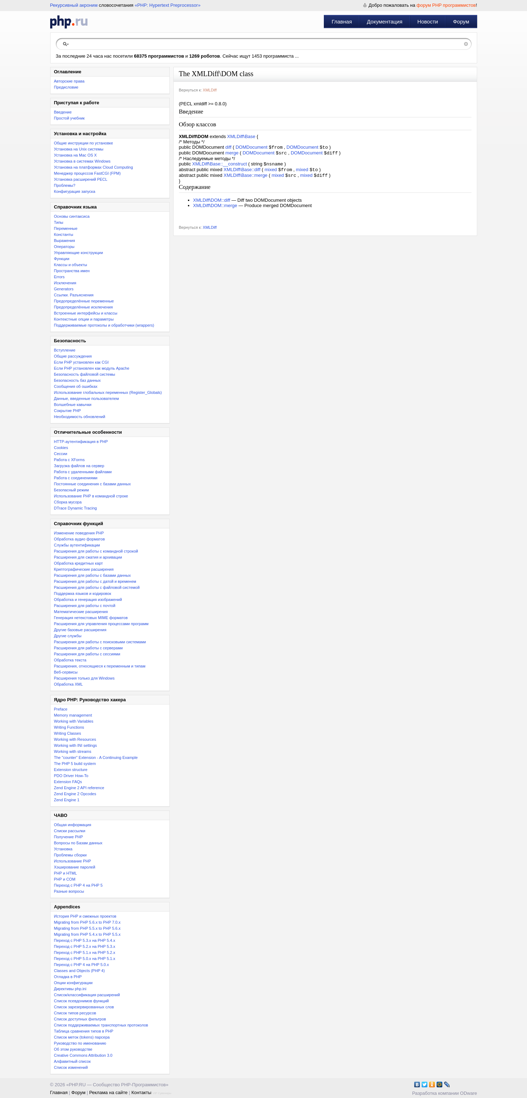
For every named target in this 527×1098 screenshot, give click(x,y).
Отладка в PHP (68, 977)
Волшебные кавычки (73, 404)
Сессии (60, 454)
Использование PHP (72, 861)
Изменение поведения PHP (79, 533)
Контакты (141, 1092)
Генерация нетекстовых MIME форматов (91, 618)
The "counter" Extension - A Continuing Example (96, 757)
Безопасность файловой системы (84, 374)
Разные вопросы (69, 891)
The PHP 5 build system (75, 763)
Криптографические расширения (84, 569)
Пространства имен (72, 271)
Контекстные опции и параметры (84, 319)
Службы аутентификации (77, 545)
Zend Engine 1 (67, 800)
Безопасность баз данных (77, 380)
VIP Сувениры (162, 1093)
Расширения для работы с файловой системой (97, 587)
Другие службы (68, 636)
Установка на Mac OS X (75, 155)
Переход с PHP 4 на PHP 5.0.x (81, 964)
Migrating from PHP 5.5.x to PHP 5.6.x (87, 928)
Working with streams (72, 751)
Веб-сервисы (66, 672)
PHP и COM (64, 879)
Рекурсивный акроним (74, 5)
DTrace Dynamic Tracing (75, 508)
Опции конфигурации (73, 983)
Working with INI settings (75, 745)
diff (228, 148)
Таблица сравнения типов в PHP (84, 1031)
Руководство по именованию (80, 1043)
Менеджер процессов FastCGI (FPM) (87, 173)
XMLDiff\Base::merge (245, 178)
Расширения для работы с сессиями (87, 654)
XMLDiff (210, 90)
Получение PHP (68, 837)
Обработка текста (70, 660)
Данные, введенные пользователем (86, 398)
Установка (63, 849)
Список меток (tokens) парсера (82, 1037)
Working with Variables (74, 721)
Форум (461, 22)
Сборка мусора (68, 502)
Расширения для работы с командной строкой (96, 551)
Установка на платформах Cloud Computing (93, 167)
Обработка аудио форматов (79, 539)
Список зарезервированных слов (84, 1007)
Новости (427, 22)
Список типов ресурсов (75, 1013)
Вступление (64, 350)
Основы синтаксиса (72, 216)
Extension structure (71, 769)
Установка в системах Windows (82, 161)
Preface (61, 709)
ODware (468, 1093)
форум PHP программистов (446, 5)
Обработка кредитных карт (78, 563)
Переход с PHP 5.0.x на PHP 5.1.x (84, 958)
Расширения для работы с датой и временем (95, 581)
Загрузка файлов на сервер (79, 466)
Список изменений (71, 1067)
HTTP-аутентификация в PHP (81, 441)
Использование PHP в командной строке (91, 496)
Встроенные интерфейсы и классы (85, 313)
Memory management (73, 715)
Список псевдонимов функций (81, 1001)
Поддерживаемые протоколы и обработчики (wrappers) (104, 325)
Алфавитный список (72, 1061)
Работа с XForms (69, 460)
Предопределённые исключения (83, 307)
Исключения (65, 283)
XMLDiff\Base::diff (241, 172)
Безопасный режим (71, 490)
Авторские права (69, 81)
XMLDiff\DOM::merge (215, 209)
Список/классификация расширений (87, 995)
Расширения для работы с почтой (85, 605)
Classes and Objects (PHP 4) (79, 970)
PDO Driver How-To (71, 776)
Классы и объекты (70, 265)
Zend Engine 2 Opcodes (75, 794)
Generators (64, 289)
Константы (63, 234)
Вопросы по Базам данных (78, 843)
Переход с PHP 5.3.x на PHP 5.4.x (84, 940)
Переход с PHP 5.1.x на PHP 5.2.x (84, 952)
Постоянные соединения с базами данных (92, 484)
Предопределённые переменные (84, 301)
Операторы (64, 246)
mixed (270, 172)
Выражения (64, 240)
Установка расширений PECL (80, 179)
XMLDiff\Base (241, 136)
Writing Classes (67, 733)
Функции (61, 259)
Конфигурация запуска (74, 191)
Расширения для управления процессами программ (101, 624)
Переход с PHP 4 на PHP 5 (78, 885)
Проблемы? (64, 185)
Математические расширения (81, 611)
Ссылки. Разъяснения (74, 295)
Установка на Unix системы (79, 149)
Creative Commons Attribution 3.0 (83, 1055)
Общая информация (72, 825)
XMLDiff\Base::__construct (219, 166)
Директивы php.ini (70, 989)
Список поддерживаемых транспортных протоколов (101, 1025)
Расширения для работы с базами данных (92, 575)
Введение (63, 112)
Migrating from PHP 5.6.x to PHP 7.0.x (87, 922)
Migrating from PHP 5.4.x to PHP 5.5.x (87, 934)
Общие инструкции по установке (83, 143)
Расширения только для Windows (84, 678)
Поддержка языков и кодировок (82, 593)
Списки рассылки (69, 831)
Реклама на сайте (108, 1092)
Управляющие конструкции (78, 252)
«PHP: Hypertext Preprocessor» (167, 5)
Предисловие (66, 87)
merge (231, 154)
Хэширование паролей (74, 867)
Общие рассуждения (73, 356)
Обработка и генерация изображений (88, 599)
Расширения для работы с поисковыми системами (100, 642)
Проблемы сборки (70, 855)
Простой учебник (69, 118)
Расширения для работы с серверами (88, 648)
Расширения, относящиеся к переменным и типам (100, 666)
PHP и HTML (65, 873)
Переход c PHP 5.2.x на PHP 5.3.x (84, 946)
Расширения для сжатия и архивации (88, 557)
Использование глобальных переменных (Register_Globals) (108, 392)
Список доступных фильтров (80, 1019)
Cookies (61, 447)
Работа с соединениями (76, 478)
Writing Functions (69, 727)
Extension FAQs (68, 782)
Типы (58, 222)
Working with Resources (75, 739)
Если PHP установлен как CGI (81, 362)
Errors (59, 277)
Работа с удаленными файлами (83, 472)
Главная (342, 22)
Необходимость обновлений (79, 417)
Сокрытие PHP (67, 410)
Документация (384, 22)
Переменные (66, 228)
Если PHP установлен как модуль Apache (92, 368)
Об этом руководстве (73, 1049)
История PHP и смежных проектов (85, 916)
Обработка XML (68, 684)
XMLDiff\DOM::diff (211, 203)
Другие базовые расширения (80, 630)
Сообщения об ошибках (76, 386)
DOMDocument (252, 148)
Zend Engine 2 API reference (79, 788)
